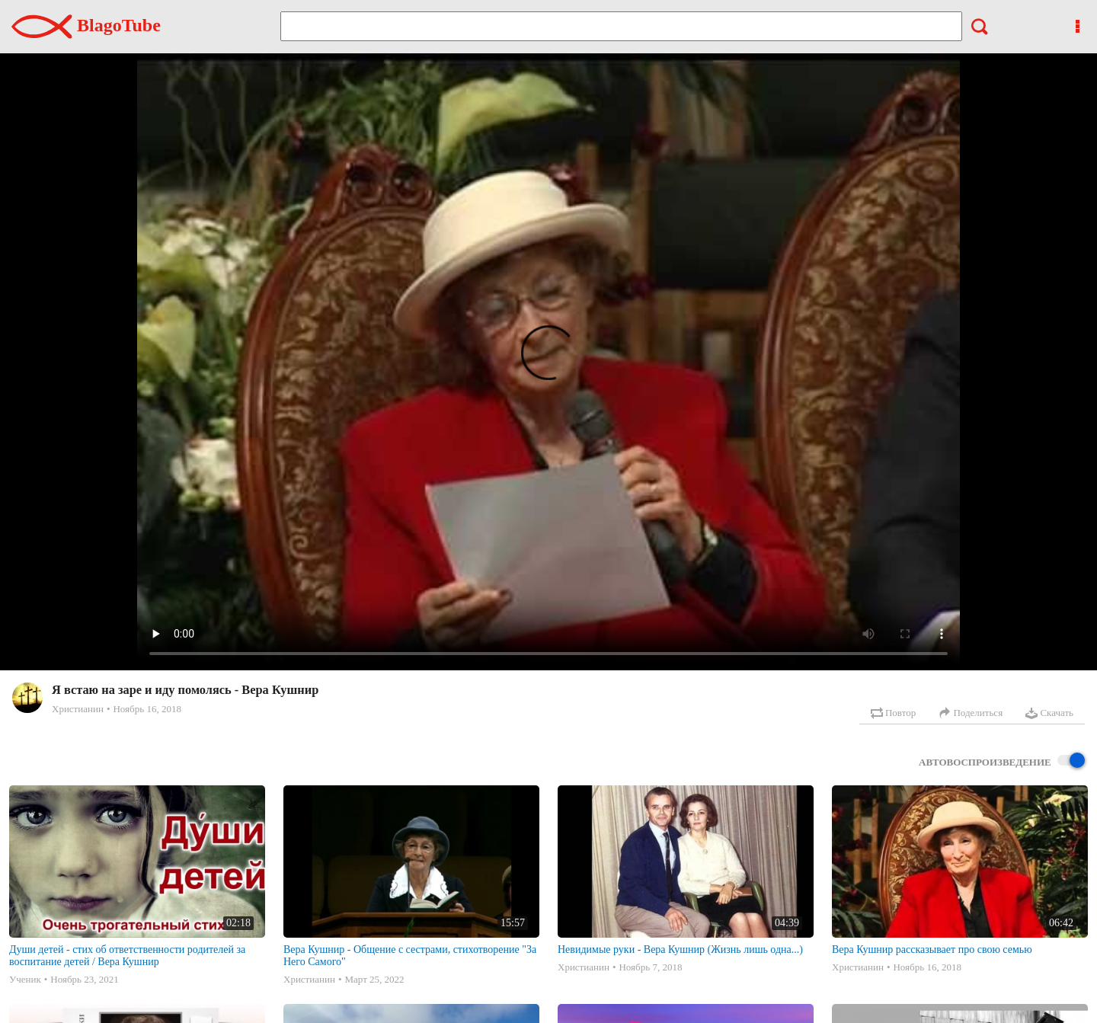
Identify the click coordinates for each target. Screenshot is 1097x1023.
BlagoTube (86, 25)
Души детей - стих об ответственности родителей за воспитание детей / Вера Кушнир (127, 955)
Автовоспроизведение (1002, 761)
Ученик (25, 979)
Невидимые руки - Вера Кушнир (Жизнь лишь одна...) (680, 949)
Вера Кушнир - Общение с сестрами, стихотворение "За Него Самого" (409, 955)
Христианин (78, 709)
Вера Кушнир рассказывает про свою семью (932, 949)
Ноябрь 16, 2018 (147, 709)
